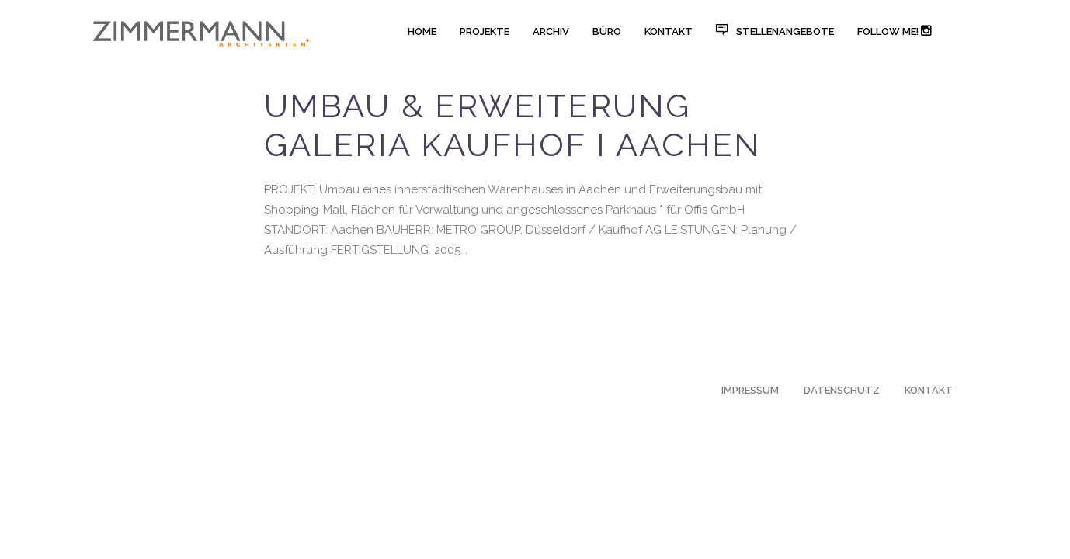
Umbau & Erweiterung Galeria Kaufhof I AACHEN (512, 125)
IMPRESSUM (750, 390)
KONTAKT (929, 390)
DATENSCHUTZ (842, 390)
